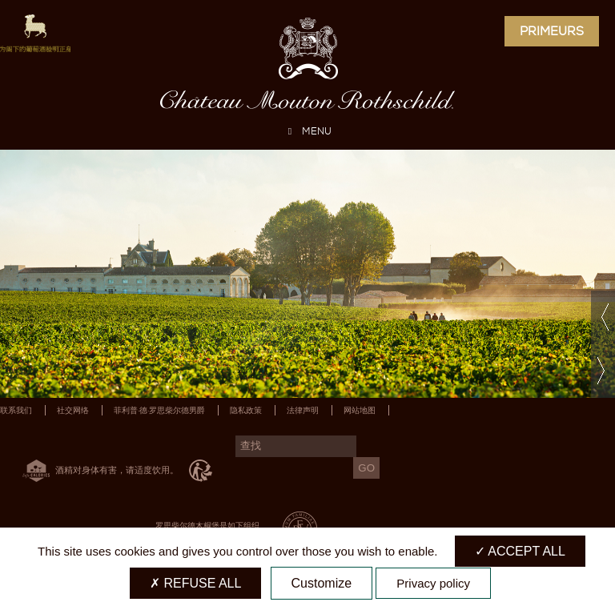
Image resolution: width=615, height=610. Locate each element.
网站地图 (360, 410)
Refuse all (195, 583)
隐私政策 (246, 410)
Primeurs (552, 31)
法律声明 (303, 410)
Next (603, 371)
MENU (307, 131)
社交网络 (73, 410)
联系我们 (16, 410)
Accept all (520, 551)
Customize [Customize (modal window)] (321, 583)
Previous (603, 317)
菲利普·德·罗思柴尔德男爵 (159, 410)
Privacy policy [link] (433, 583)
